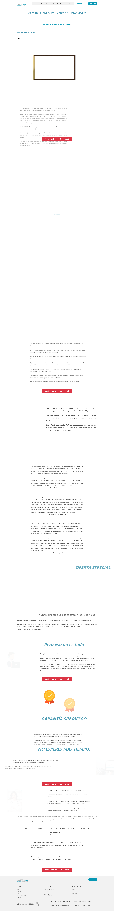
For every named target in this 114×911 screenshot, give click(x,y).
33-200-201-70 (50, 889)
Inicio (34, 3)
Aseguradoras (40, 3)
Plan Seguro (74, 893)
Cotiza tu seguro (92, 3)
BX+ (73, 891)
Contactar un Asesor (81, 3)
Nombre (20, 38)
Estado (19, 42)
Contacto (71, 3)
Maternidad (48, 3)
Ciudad (19, 46)
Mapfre (73, 889)
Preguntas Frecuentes (62, 3)
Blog (54, 3)
